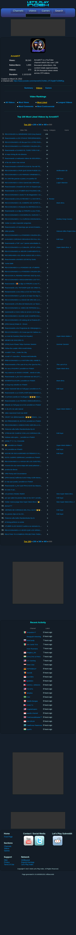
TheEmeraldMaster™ (34, 717)
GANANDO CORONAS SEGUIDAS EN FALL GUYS (23, 239)
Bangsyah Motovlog (34, 636)
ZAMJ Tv (30, 705)
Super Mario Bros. (63, 368)
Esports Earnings (27, 862)
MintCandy (30, 640)
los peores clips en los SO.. (14, 514)
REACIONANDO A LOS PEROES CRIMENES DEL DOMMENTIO (28, 174)
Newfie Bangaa (32, 701)
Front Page (8, 837)
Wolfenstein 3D (61, 170)
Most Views (24, 102)
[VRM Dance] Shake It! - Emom (16, 324)
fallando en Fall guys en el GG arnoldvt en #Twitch (23, 405)
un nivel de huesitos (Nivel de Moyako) (19, 336)
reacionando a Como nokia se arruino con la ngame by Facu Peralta (29, 312)
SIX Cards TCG (32, 644)
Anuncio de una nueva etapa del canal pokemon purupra (25, 465)
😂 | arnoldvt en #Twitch (13, 445)
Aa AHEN (30, 677)
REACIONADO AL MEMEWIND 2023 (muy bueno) (23, 134)
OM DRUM (31, 721)
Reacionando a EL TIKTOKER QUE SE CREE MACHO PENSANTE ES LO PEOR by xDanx (38, 288)
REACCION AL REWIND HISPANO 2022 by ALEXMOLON (26, 275)
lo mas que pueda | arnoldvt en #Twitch (19, 482)
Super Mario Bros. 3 (63, 247)
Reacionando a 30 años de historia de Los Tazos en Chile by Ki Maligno (30, 304)
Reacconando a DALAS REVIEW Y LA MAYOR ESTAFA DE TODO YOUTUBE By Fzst (36, 199)
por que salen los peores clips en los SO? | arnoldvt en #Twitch (27, 498)
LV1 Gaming (31, 660)
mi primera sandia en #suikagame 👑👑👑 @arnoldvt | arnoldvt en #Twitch (32, 397)
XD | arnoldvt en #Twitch (13, 449)
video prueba (9, 231)
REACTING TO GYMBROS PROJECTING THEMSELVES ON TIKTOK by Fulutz (34, 534)
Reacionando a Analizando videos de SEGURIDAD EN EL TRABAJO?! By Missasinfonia (36, 158)
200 (34, 125)
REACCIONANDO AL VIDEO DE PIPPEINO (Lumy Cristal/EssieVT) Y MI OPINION (34, 308)
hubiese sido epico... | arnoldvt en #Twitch (20, 437)
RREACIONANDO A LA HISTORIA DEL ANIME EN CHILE (26, 360)
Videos (6, 848)
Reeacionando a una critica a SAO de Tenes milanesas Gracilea (28, 292)
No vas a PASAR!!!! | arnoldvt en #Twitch (19, 368)
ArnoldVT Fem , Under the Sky (16, 352)
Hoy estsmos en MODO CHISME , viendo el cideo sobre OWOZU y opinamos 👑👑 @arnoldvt (39, 372)
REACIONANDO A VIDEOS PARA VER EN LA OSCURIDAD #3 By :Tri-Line (32, 425)
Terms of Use (9, 864)
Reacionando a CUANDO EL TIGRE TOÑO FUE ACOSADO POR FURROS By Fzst (35, 150)
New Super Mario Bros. (64, 494)
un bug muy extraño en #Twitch (16, 385)
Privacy (7, 862)
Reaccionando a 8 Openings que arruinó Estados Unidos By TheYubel (30, 227)
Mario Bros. (60, 203)
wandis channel (32, 713)
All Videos (10, 102)
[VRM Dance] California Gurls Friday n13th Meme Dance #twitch (28, 478)
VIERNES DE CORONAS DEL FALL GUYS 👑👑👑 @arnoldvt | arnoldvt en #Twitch (35, 510)
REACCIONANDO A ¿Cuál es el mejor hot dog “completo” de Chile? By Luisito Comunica (37, 296)
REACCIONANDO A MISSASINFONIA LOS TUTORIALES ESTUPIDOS (30, 280)
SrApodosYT (31, 632)
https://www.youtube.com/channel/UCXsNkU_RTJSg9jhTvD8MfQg (39, 81)
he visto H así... (10, 490)
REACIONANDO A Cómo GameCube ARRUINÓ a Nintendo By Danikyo (30, 183)
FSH (28, 697)
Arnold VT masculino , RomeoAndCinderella (20, 356)
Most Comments (26, 106)
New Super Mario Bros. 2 (65, 502)
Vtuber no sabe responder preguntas (18, 223)
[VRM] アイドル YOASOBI (14, 441)
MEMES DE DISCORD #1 (14, 340)
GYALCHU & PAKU (34, 656)
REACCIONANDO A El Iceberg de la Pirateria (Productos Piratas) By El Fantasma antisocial (38, 320)
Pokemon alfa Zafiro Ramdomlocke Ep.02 (20, 429)
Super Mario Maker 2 (64, 336)
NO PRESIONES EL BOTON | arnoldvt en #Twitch (23, 421)
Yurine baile (9, 263)
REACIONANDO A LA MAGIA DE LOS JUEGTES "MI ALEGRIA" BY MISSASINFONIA (36, 461)
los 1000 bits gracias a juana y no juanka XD (21, 178)
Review (51, 199)
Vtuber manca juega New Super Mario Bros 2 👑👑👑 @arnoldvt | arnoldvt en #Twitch (36, 502)
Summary (28, 88)
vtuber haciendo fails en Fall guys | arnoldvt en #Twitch (24, 389)
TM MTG (30, 689)
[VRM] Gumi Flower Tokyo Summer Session (20, 344)
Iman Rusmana (32, 649)
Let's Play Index (27, 864)
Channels (7, 846)
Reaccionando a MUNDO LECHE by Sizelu (20, 259)
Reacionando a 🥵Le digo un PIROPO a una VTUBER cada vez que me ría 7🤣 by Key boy (38, 284)
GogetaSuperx (32, 709)
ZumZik (29, 673)
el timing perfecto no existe (14, 522)
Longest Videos (65, 102)
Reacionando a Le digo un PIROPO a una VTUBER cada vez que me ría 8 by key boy (35, 211)
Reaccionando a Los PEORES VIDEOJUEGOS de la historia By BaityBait (31, 401)
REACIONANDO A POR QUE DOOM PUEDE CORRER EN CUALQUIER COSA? (34, 170)
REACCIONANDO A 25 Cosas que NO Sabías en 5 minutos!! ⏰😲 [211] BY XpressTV (36, 332)
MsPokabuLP (31, 668)
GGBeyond (25, 860)
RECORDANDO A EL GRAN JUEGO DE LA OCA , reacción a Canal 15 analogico (34, 255)
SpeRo (29, 729)
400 (45, 125)
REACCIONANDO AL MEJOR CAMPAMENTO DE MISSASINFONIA (29, 251)
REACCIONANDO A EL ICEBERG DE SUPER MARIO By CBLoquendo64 (31, 203)
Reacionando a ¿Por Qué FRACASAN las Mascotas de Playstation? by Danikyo (33, 486)
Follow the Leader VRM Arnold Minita (18, 348)
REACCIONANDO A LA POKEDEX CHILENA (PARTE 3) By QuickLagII (30, 235)
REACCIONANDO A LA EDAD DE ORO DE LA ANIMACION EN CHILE (30, 300)
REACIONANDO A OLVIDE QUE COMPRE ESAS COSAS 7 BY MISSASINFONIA (34, 316)
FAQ (5, 860)
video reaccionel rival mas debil (16, 413)
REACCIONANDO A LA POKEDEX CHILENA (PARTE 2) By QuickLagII (30, 271)
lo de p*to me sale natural (14, 409)
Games (48, 88)
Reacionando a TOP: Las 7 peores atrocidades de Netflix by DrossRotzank (31, 243)
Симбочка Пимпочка (34, 725)
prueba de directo (11, 469)
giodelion (30, 681)
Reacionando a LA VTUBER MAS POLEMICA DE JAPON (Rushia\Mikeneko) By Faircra (36, 191)
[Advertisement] (38, 27)
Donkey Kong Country (64, 219)
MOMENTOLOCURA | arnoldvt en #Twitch (20, 381)
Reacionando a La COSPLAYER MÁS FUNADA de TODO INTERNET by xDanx (33, 393)
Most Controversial (45, 106)
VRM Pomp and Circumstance (16, 473)
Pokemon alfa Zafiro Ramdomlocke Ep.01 (20, 518)
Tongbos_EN (31, 652)
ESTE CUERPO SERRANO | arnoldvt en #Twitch (22, 457)
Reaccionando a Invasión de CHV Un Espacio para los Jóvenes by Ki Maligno (33, 187)
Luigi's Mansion (62, 183)
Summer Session (62, 344)
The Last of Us (61, 364)
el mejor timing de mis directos (16, 154)
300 (40, 125)
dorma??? (8, 506)
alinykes (30, 693)
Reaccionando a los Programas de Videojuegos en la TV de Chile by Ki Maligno (33, 328)
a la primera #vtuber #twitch (15, 494)
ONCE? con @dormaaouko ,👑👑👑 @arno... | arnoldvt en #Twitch (29, 417)
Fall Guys (59, 178)
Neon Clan (30, 664)
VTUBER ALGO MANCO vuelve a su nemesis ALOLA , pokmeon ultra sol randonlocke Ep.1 (37, 526)
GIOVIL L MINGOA (33, 685)
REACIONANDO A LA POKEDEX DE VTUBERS (22, 267)
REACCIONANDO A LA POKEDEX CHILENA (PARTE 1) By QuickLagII (30, 146)
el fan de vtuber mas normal (15, 162)
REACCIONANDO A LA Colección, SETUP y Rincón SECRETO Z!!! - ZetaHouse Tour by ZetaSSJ (40, 247)
